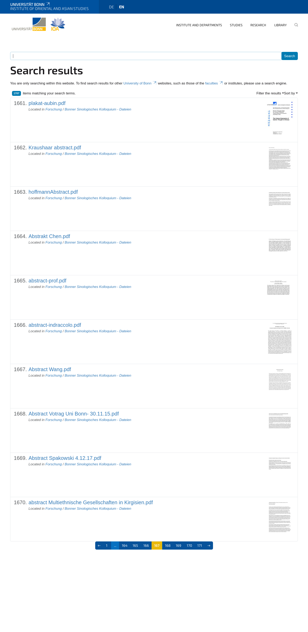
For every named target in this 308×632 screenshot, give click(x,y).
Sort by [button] (289, 93)
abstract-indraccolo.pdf (54, 325)
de (111, 6)
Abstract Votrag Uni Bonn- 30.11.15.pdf (73, 414)
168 (167, 545)
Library (280, 25)
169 (178, 545)
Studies (236, 25)
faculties (214, 83)
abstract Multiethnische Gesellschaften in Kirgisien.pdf (90, 502)
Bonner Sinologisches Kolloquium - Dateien (98, 109)
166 (146, 545)
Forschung (54, 109)
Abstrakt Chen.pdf (49, 236)
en (121, 6)
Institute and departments (199, 25)
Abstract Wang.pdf (49, 369)
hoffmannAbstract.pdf (53, 192)
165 (135, 545)
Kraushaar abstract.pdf (54, 147)
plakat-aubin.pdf (46, 103)
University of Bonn (140, 83)
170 (189, 545)
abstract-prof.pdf (47, 280)
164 (124, 545)
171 (199, 545)
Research (258, 25)
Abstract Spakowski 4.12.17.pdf (64, 458)
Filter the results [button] (269, 93)
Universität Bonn (30, 4)
